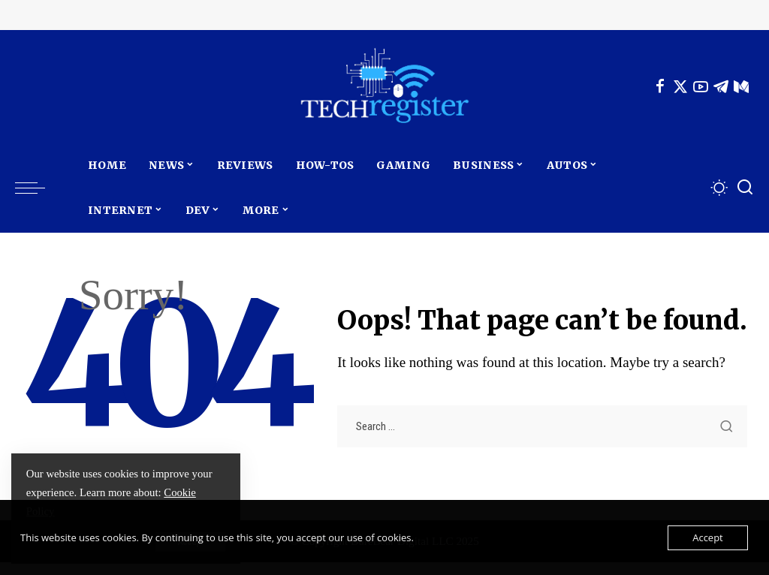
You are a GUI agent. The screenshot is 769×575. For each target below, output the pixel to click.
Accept (707, 537)
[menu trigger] (37, 188)
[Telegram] (720, 86)
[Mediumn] (741, 86)
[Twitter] (680, 86)
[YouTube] (700, 86)
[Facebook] (660, 86)
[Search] (745, 188)
